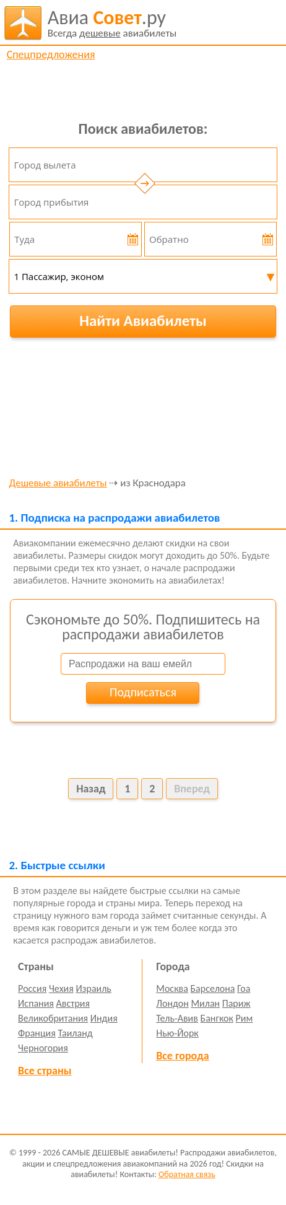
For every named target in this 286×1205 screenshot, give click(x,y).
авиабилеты (112, 23)
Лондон (172, 1003)
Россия (32, 988)
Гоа (243, 988)
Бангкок (217, 1018)
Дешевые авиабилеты (57, 483)
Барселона (213, 988)
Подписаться (143, 692)
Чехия (61, 988)
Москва (172, 988)
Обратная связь (186, 1174)
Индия (104, 1018)
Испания (36, 1003)
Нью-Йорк (177, 1033)
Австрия (73, 1003)
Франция (37, 1033)
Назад (90, 788)
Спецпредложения (51, 54)
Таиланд (75, 1033)
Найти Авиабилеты (143, 320)
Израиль (93, 988)
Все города (182, 1056)
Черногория (43, 1048)
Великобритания (53, 1018)
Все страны (44, 1070)
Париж (236, 1003)
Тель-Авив (177, 1018)
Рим (244, 1018)
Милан (205, 1003)
